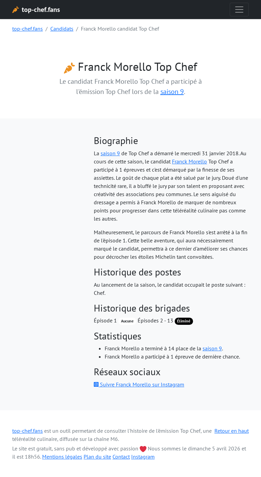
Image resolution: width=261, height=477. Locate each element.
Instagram (143, 456)
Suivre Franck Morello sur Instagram (139, 384)
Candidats (61, 28)
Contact (121, 456)
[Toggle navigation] (239, 9)
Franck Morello (189, 161)
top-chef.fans (27, 28)
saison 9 (172, 91)
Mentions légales (62, 456)
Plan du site (97, 456)
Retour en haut (231, 430)
